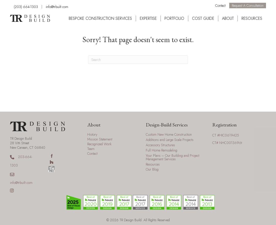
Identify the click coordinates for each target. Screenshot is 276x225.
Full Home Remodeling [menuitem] (161, 150)
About (228, 18)
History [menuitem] (92, 135)
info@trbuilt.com (57, 7)
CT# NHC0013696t (227, 142)
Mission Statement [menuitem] (99, 139)
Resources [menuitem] (153, 165)
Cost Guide (203, 18)
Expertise (148, 18)
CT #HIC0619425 (225, 135)
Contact (220, 5)
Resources (252, 18)
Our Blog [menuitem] (152, 170)
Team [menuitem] (90, 149)
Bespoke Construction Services (100, 18)
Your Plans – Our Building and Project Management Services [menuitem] (172, 158)
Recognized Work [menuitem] (99, 144)
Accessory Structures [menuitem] (160, 145)
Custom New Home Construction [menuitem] (169, 135)
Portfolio (174, 18)
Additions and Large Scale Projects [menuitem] (170, 140)
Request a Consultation (248, 5)
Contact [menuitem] (92, 154)
